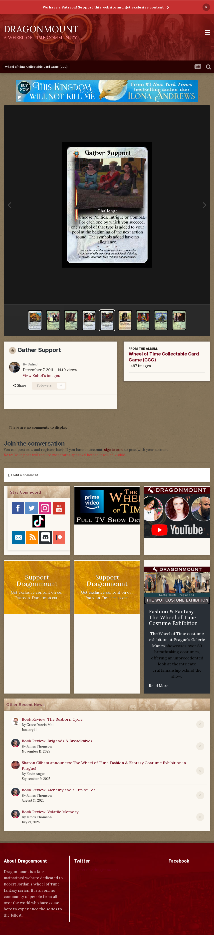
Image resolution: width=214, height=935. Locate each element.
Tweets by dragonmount (96, 870)
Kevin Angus (35, 774)
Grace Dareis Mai (39, 725)
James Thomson (39, 746)
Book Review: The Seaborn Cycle (52, 719)
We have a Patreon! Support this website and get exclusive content (103, 7)
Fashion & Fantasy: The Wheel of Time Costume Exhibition (173, 617)
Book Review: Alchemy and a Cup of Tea (58, 789)
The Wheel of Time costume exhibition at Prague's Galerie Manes (177, 639)
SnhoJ (33, 364)
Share (19, 385)
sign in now (113, 449)
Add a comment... (24, 475)
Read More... (160, 685)
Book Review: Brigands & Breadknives (57, 740)
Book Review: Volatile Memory (50, 811)
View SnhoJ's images (41, 375)
